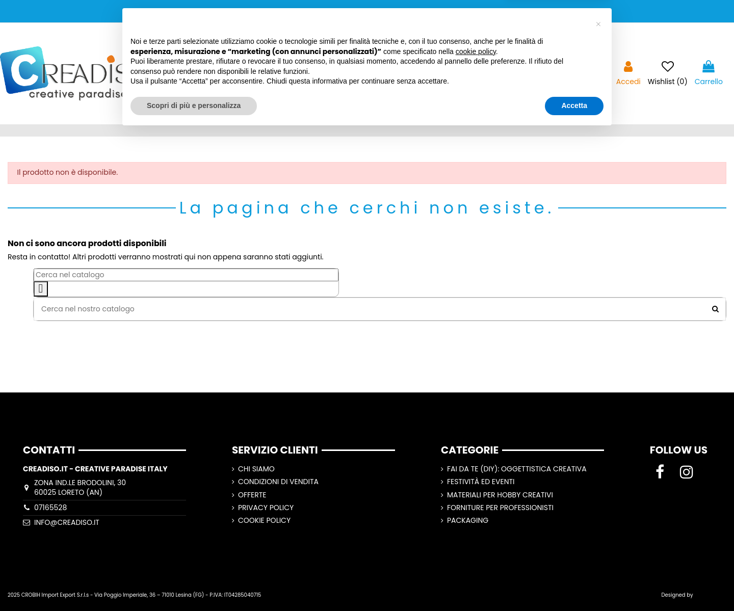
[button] (598, 502)
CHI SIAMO (256, 469)
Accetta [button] (574, 583)
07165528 (50, 507)
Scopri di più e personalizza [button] (194, 583)
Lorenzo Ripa (710, 595)
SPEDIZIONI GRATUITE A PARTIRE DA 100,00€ (367, 11)
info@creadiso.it (66, 522)
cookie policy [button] (476, 529)
